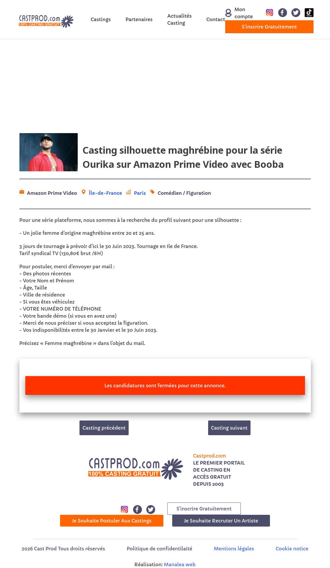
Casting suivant (229, 428)
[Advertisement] (165, 86)
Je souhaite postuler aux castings (112, 521)
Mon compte (235, 12)
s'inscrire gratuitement (269, 27)
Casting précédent (104, 428)
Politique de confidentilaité (159, 549)
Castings (101, 19)
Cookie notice (292, 549)
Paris (140, 193)
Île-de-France (105, 193)
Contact (215, 19)
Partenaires (138, 19)
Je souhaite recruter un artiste (221, 521)
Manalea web (180, 564)
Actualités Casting (179, 19)
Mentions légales (234, 549)
